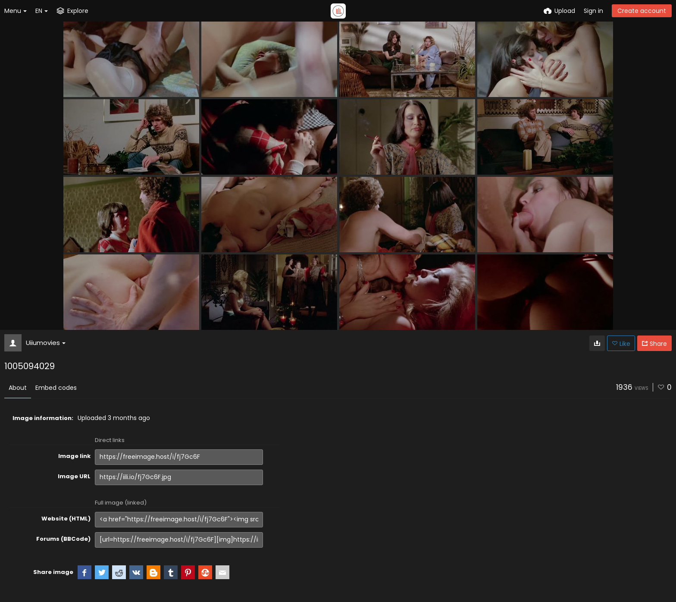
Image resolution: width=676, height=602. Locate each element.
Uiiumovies (46, 342)
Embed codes (56, 387)
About (18, 387)
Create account (641, 10)
